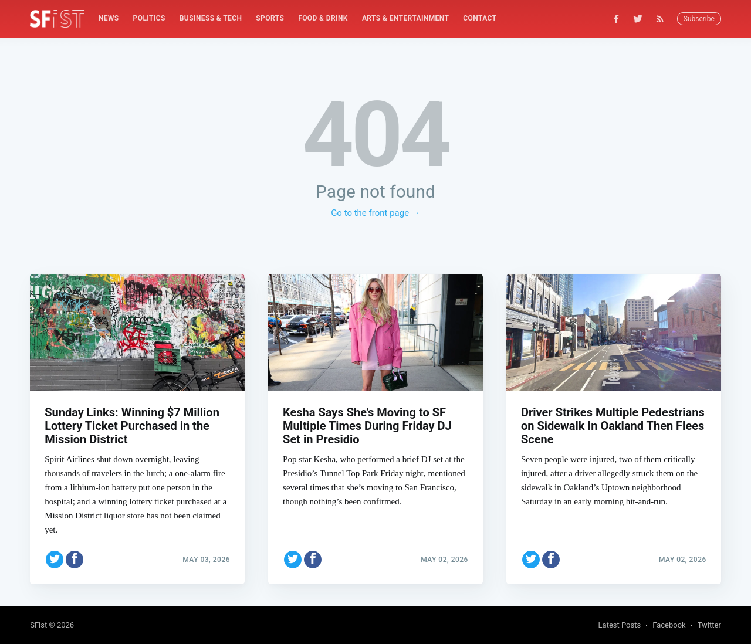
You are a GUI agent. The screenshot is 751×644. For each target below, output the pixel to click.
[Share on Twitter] (55, 558)
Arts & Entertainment (405, 18)
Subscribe (699, 19)
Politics (149, 18)
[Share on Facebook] (74, 558)
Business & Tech (211, 18)
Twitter (709, 625)
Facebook (668, 625)
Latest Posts (619, 625)
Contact (479, 18)
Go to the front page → (375, 213)
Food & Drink (323, 18)
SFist (38, 625)
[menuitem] (109, 18)
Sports (270, 18)
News (109, 18)
